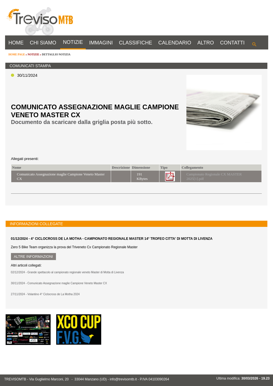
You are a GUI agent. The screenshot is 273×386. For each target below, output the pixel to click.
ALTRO (205, 43)
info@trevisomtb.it (123, 379)
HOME (16, 43)
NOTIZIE (73, 42)
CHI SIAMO (43, 43)
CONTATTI (232, 43)
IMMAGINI (101, 43)
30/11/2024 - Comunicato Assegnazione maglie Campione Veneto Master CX (59, 283)
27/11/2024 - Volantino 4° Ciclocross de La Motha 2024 (45, 294)
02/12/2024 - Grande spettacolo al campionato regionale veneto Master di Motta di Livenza (67, 272)
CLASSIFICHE (135, 43)
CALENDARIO (174, 43)
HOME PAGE (16, 54)
